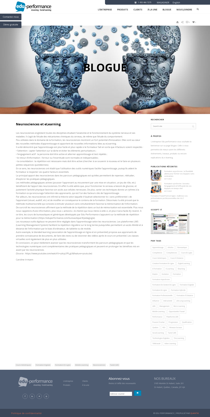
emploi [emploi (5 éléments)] (155, 274)
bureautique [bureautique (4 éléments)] (182, 247)
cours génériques (23, 365)
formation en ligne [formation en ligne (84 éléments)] (159, 290)
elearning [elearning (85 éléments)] (181, 269)
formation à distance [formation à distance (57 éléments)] (185, 295)
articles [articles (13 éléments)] (170, 247)
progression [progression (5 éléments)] (173, 322)
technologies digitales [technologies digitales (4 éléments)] (161, 338)
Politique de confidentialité (26, 413)
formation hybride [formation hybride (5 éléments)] (178, 290)
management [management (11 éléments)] (164, 306)
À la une (152, 9)
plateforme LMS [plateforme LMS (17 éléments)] (172, 317)
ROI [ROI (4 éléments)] (164, 327)
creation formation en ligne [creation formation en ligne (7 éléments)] (163, 263)
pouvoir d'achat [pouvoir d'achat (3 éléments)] (158, 322)
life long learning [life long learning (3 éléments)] (183, 301)
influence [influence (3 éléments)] (155, 301)
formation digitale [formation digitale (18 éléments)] (187, 285)
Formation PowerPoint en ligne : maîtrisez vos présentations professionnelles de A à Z (169, 197)
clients (137, 9)
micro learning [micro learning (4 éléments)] (179, 306)
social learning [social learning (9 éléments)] (158, 333)
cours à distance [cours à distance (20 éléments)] (176, 258)
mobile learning (81, 365)
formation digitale (43, 365)
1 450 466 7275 (144, 2)
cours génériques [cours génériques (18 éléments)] (159, 258)
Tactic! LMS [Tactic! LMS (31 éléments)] (172, 333)
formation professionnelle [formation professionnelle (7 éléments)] (162, 295)
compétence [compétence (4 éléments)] (157, 253)
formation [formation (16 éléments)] (177, 274)
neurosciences (99, 365)
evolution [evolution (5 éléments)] (165, 274)
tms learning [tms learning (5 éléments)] (179, 338)
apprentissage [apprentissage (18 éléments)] (158, 247)
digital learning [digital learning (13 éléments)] (184, 263)
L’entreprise (105, 9)
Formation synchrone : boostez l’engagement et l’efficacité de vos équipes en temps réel (178, 186)
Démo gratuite (10, 24)
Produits (122, 9)
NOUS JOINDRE (184, 9)
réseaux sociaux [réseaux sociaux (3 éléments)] (175, 327)
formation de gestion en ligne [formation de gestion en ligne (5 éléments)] (164, 285)
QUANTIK (194, 413)
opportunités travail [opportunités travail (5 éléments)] (177, 311)
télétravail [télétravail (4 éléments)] (156, 343)
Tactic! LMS (114, 365)
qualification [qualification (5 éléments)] (187, 322)
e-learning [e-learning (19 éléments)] (170, 269)
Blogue (167, 9)
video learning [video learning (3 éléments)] (170, 343)
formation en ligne (62, 365)
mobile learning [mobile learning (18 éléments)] (158, 311)
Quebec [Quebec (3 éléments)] (155, 327)
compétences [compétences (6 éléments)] (171, 253)
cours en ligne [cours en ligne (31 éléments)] (186, 253)
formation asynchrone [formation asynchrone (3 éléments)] (161, 279)
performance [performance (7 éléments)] (157, 317)
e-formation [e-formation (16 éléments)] (157, 269)
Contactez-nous (11, 16)
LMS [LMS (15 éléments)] (153, 306)
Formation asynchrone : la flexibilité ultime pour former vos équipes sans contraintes (179, 173)
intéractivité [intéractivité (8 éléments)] (167, 301)
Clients (85, 381)
